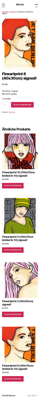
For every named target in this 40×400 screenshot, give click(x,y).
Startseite (5, 12)
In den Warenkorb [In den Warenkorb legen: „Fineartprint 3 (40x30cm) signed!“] (12, 314)
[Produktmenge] (6, 104)
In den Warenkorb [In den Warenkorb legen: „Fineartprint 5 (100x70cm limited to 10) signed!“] (12, 250)
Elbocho (20, 4)
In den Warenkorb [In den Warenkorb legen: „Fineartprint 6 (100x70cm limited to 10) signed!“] (12, 379)
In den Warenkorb (22, 105)
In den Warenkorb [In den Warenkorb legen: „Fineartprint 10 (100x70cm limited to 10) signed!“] (12, 186)
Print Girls (12, 12)
